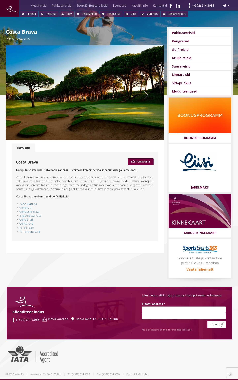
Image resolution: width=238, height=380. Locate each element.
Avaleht (10, 38)
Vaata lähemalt (200, 269)
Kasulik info (139, 5)
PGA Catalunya (28, 204)
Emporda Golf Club (30, 215)
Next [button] (150, 101)
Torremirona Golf (29, 232)
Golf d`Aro (25, 208)
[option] (85, 92)
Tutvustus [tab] (23, 148)
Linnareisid (181, 74)
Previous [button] (21, 101)
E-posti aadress (153, 304)
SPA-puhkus (181, 83)
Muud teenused (184, 91)
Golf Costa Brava (29, 212)
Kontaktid (160, 5)
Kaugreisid (180, 41)
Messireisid (39, 5)
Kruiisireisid (181, 58)
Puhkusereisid (62, 5)
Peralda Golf (26, 228)
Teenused (119, 5)
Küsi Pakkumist (140, 161)
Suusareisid (181, 66)
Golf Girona (26, 223)
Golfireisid (180, 49)
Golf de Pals (26, 219)
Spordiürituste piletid (92, 5)
